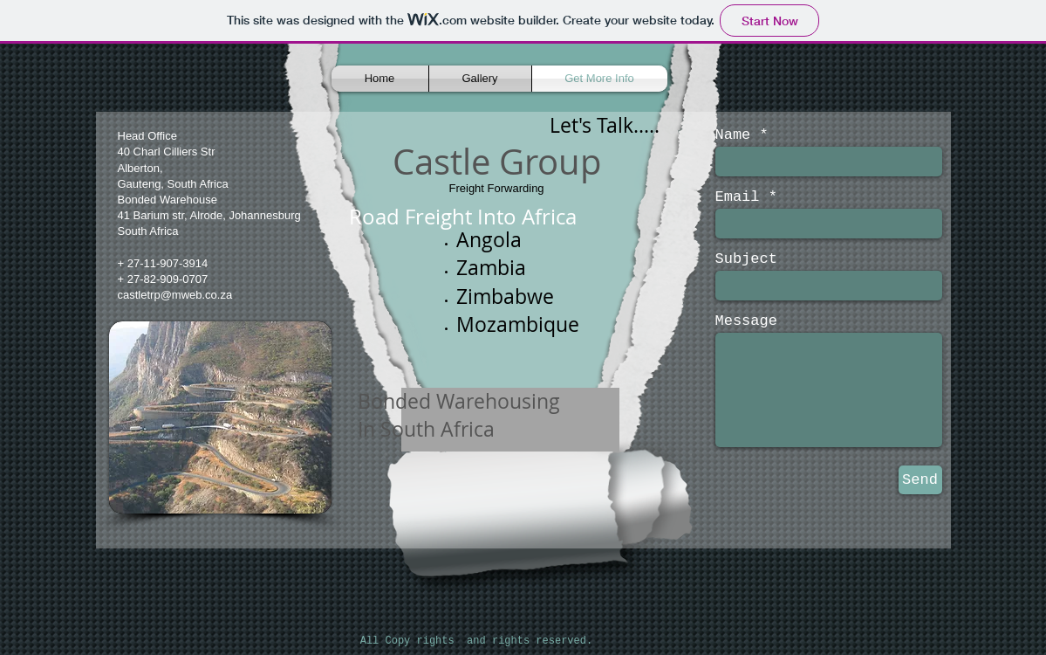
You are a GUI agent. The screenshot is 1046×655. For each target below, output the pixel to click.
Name (733, 135)
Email (737, 197)
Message (746, 321)
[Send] (920, 479)
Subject (746, 259)
